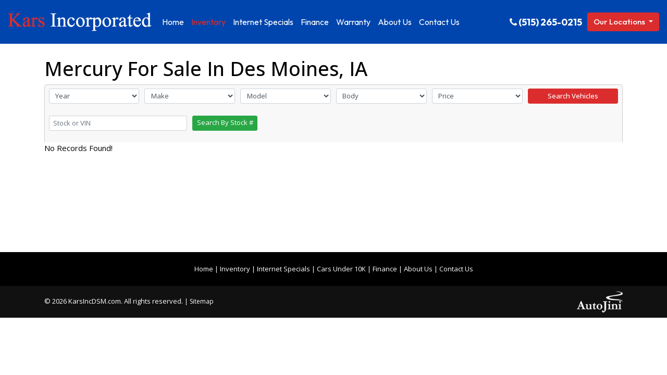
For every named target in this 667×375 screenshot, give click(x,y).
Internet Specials (283, 268)
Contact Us (456, 268)
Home (203, 268)
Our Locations (620, 22)
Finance (385, 268)
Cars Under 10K (341, 268)
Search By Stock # (225, 122)
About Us (418, 268)
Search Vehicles (573, 96)
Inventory (235, 268)
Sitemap (202, 301)
